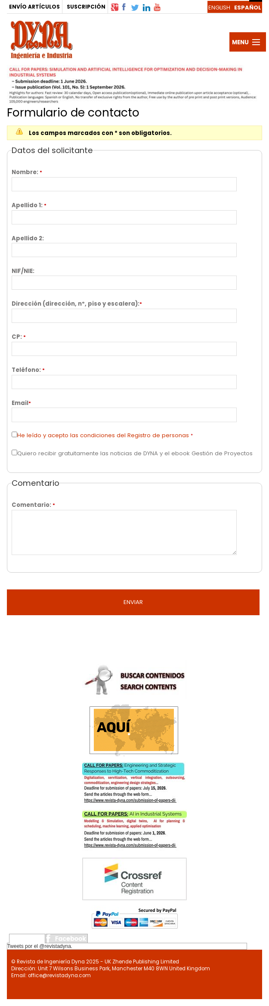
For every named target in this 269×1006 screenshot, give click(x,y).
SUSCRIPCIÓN (86, 6)
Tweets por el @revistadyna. (40, 946)
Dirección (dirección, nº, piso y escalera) (75, 304)
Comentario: (31, 505)
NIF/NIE (22, 271)
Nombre (24, 172)
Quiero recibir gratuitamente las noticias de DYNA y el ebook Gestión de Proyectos (135, 453)
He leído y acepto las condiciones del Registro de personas (103, 435)
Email (20, 403)
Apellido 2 (27, 238)
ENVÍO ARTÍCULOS (34, 6)
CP (16, 337)
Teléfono (25, 370)
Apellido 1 (26, 205)
